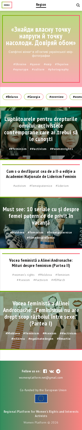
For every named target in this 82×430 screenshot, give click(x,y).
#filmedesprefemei (41, 238)
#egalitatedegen (41, 339)
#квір (48, 64)
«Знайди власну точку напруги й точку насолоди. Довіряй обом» (41, 36)
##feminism (18, 149)
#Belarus (12, 97)
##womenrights (61, 149)
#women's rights (23, 275)
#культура (20, 69)
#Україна (61, 64)
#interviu (18, 339)
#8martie (64, 339)
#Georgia (33, 97)
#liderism (62, 186)
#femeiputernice (41, 186)
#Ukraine (19, 64)
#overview (56, 97)
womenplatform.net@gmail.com (41, 377)
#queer (35, 64)
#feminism (36, 232)
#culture (38, 69)
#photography (58, 69)
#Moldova (17, 232)
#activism (19, 186)
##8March (58, 280)
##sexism (23, 280)
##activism (38, 149)
